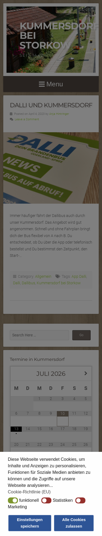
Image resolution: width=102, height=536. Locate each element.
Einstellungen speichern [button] (29, 523)
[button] (13, 500)
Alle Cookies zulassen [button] (74, 523)
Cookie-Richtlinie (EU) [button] (29, 492)
